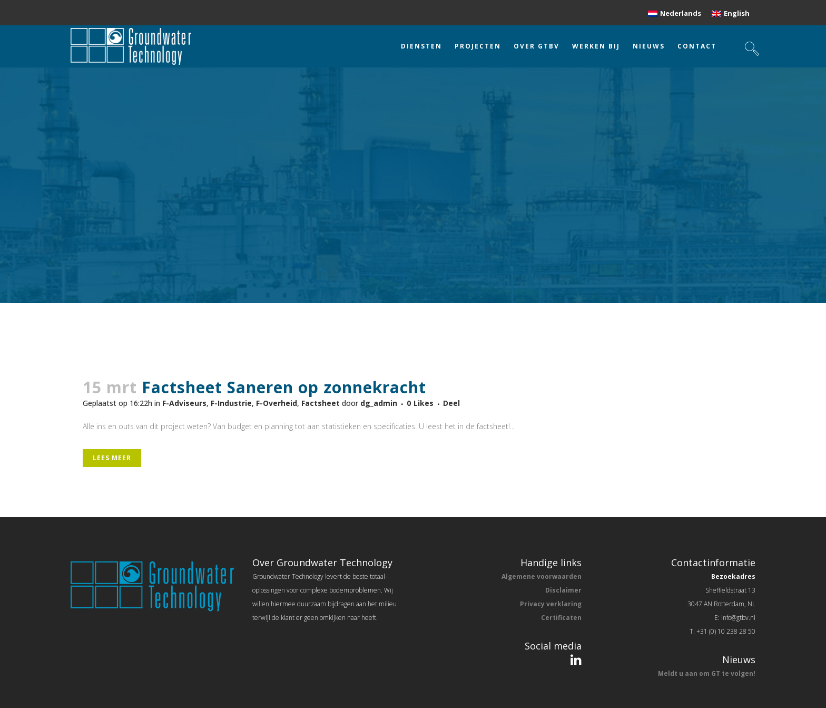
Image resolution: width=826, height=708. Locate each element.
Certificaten (561, 617)
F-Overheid (276, 403)
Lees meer (112, 457)
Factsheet (320, 403)
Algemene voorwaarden (542, 576)
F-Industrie (231, 403)
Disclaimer (563, 590)
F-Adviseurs (184, 403)
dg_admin (378, 403)
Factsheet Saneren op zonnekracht (284, 387)
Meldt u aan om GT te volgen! (706, 673)
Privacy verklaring (551, 603)
